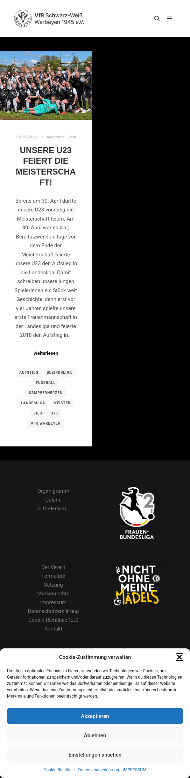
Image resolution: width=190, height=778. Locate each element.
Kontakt (53, 629)
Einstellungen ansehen (95, 755)
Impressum (53, 602)
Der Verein (53, 567)
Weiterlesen (45, 353)
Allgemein (56, 137)
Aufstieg (28, 372)
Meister (62, 403)
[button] (179, 657)
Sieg (38, 413)
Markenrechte (53, 593)
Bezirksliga (59, 372)
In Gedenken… (53, 508)
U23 (54, 413)
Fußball (46, 383)
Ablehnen (95, 735)
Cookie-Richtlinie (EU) (53, 620)
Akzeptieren (95, 716)
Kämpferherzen (46, 393)
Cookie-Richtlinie (59, 769)
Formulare (53, 576)
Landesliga (33, 403)
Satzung (53, 585)
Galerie (53, 500)
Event (71, 137)
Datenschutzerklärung (98, 769)
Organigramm (53, 491)
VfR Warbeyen (46, 423)
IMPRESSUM (134, 769)
